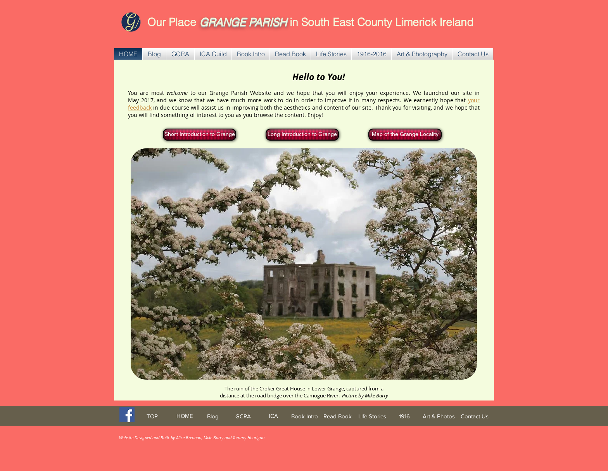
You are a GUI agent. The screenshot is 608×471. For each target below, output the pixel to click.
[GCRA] (243, 416)
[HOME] (184, 416)
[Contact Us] (474, 416)
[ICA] (273, 416)
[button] (180, 54)
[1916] (404, 416)
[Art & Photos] (438, 416)
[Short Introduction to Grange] (199, 135)
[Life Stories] (372, 416)
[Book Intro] (304, 416)
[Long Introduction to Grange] (302, 135)
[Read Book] (337, 416)
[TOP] (152, 416)
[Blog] (212, 416)
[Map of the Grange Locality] (405, 135)
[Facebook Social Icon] (127, 414)
